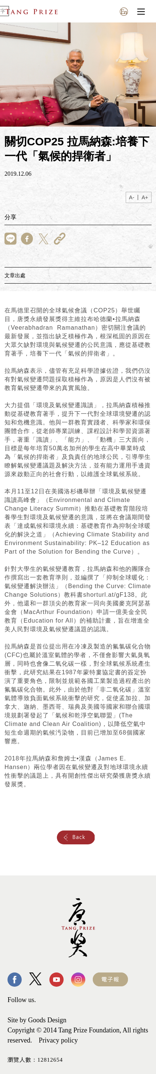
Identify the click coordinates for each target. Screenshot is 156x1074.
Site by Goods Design (37, 1020)
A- (131, 197)
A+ (144, 197)
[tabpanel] (78, 74)
